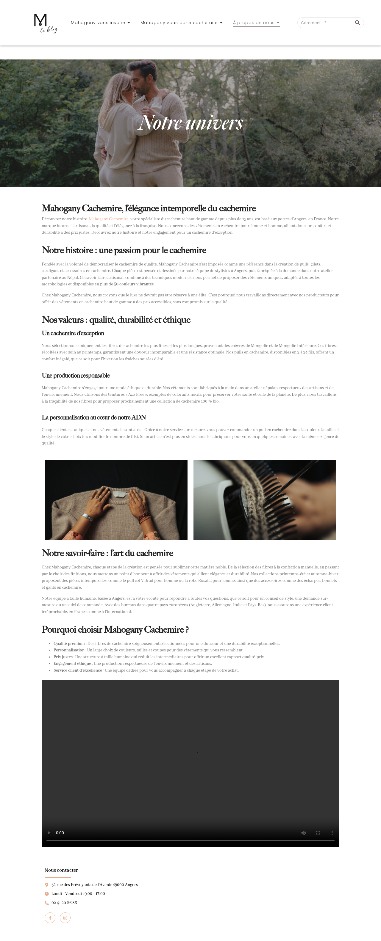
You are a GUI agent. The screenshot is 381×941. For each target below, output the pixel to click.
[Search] (324, 23)
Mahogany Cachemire (109, 219)
